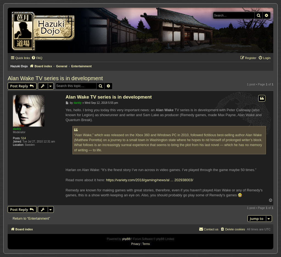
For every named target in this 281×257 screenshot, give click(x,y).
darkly (17, 128)
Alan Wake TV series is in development (55, 78)
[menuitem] (36, 58)
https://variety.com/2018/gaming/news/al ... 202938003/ (149, 180)
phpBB (126, 239)
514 (23, 138)
